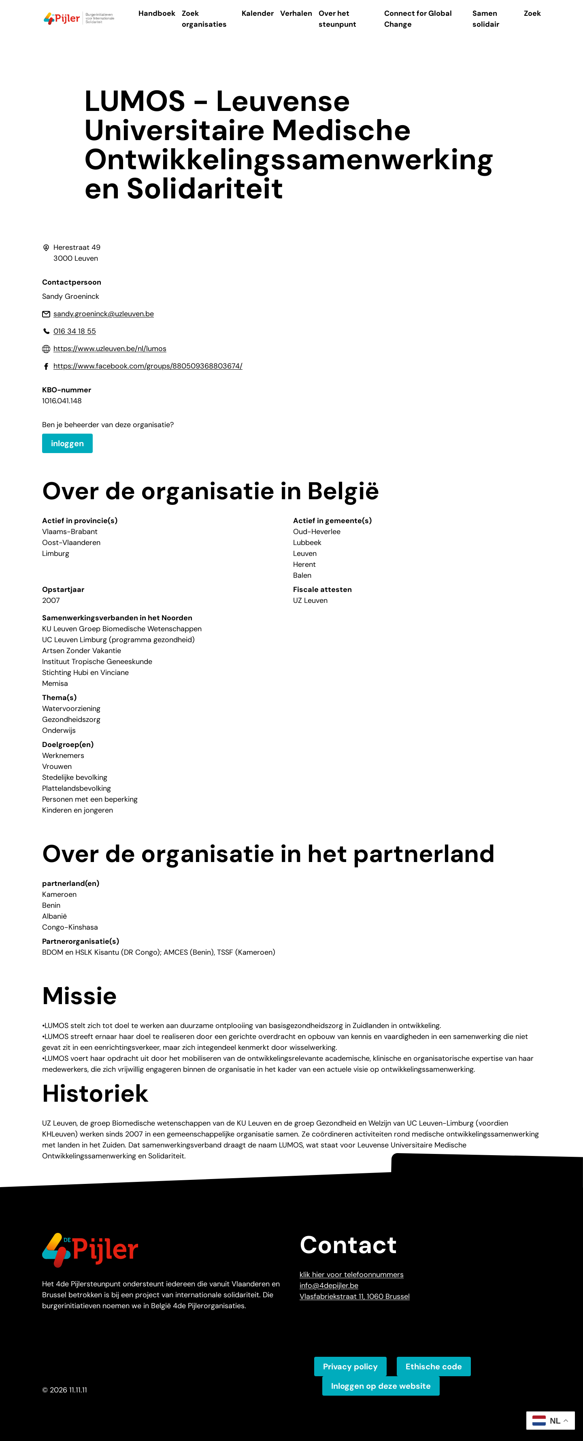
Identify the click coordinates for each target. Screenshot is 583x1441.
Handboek (156, 13)
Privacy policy (350, 1366)
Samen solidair (485, 19)
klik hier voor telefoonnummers (352, 1274)
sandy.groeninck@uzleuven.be (103, 314)
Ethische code (434, 1366)
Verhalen (296, 13)
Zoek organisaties (204, 19)
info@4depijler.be (329, 1285)
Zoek (532, 13)
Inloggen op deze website (381, 1386)
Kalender (258, 13)
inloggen (67, 443)
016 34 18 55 (74, 331)
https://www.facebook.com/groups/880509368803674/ (148, 366)
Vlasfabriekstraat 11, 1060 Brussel (355, 1296)
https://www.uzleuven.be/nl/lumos (109, 348)
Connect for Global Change (418, 19)
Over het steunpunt (337, 19)
